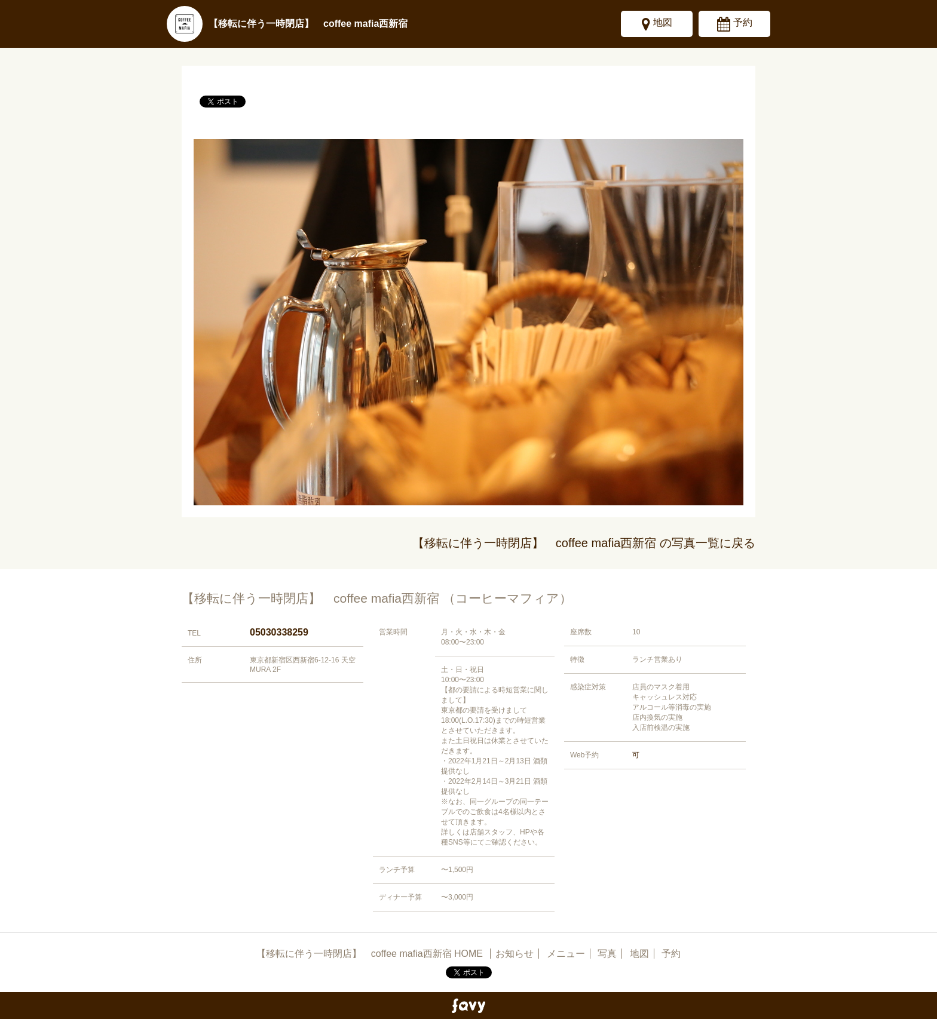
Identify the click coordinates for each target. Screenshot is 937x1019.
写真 (607, 954)
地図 (662, 22)
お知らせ (514, 954)
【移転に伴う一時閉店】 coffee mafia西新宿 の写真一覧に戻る (583, 543)
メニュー (566, 954)
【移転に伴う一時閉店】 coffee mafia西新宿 (308, 24)
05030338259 (279, 632)
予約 (742, 22)
